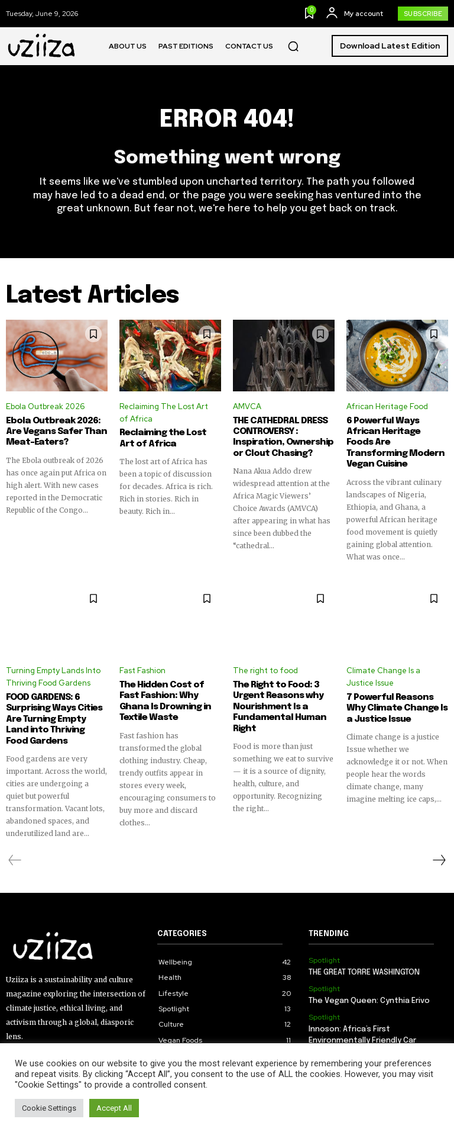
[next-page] (438, 847)
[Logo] (42, 46)
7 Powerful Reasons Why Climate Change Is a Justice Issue (397, 696)
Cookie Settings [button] (49, 1108)
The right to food (265, 659)
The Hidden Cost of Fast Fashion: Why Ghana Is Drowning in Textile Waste (162, 689)
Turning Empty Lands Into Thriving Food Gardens (53, 665)
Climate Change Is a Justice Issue (383, 665)
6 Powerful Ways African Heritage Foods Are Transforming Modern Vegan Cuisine (394, 437)
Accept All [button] (114, 1108)
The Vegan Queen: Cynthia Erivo (369, 988)
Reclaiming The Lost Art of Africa (163, 413)
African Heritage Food (387, 407)
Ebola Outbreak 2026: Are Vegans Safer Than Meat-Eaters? (52, 431)
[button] (293, 46)
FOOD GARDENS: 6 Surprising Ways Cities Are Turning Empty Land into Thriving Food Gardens (54, 707)
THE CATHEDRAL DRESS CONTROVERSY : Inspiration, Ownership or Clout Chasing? (280, 437)
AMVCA (247, 407)
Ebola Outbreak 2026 (45, 407)
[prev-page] (15, 847)
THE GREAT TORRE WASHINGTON (364, 960)
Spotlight (324, 947)
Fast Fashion (142, 659)
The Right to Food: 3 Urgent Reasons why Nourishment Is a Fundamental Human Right (276, 695)
